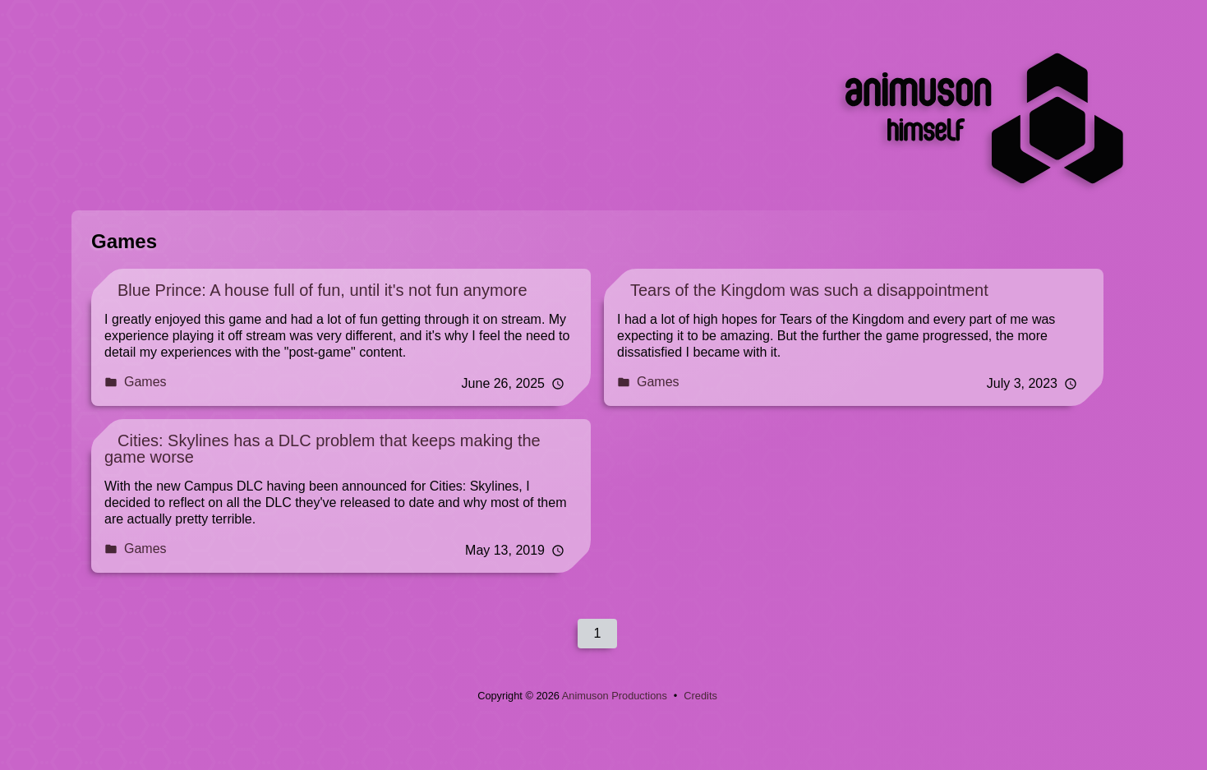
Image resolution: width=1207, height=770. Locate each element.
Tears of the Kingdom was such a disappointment (809, 290)
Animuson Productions (614, 695)
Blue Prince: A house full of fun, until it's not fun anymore (322, 290)
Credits (700, 695)
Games (135, 382)
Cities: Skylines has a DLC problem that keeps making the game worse (322, 448)
